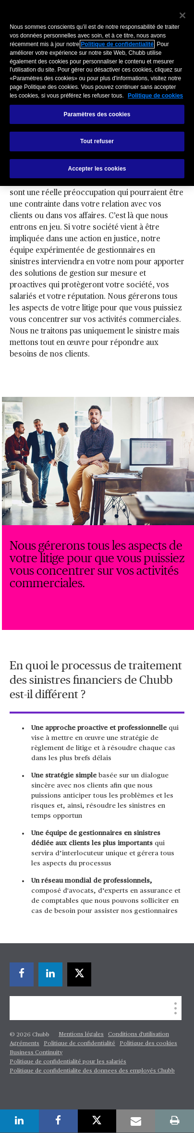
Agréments (24, 1044)
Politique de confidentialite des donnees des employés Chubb (92, 1071)
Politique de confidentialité (79, 1044)
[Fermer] (182, 15)
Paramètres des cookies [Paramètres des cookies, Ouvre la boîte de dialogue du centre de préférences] (97, 114)
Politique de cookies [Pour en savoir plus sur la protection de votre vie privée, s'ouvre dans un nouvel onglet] (155, 95)
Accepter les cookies (97, 168)
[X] (79, 974)
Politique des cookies (148, 1044)
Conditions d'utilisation (138, 1034)
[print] (174, 1121)
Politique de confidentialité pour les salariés (68, 1062)
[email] (135, 1121)
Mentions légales (81, 1034)
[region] (97, 93)
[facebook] (22, 974)
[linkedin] (50, 974)
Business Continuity (36, 1053)
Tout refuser (97, 141)
